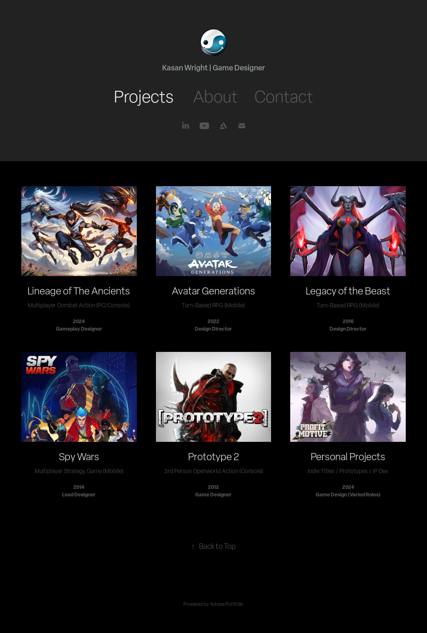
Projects (143, 96)
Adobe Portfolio (227, 604)
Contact (283, 96)
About (215, 96)
